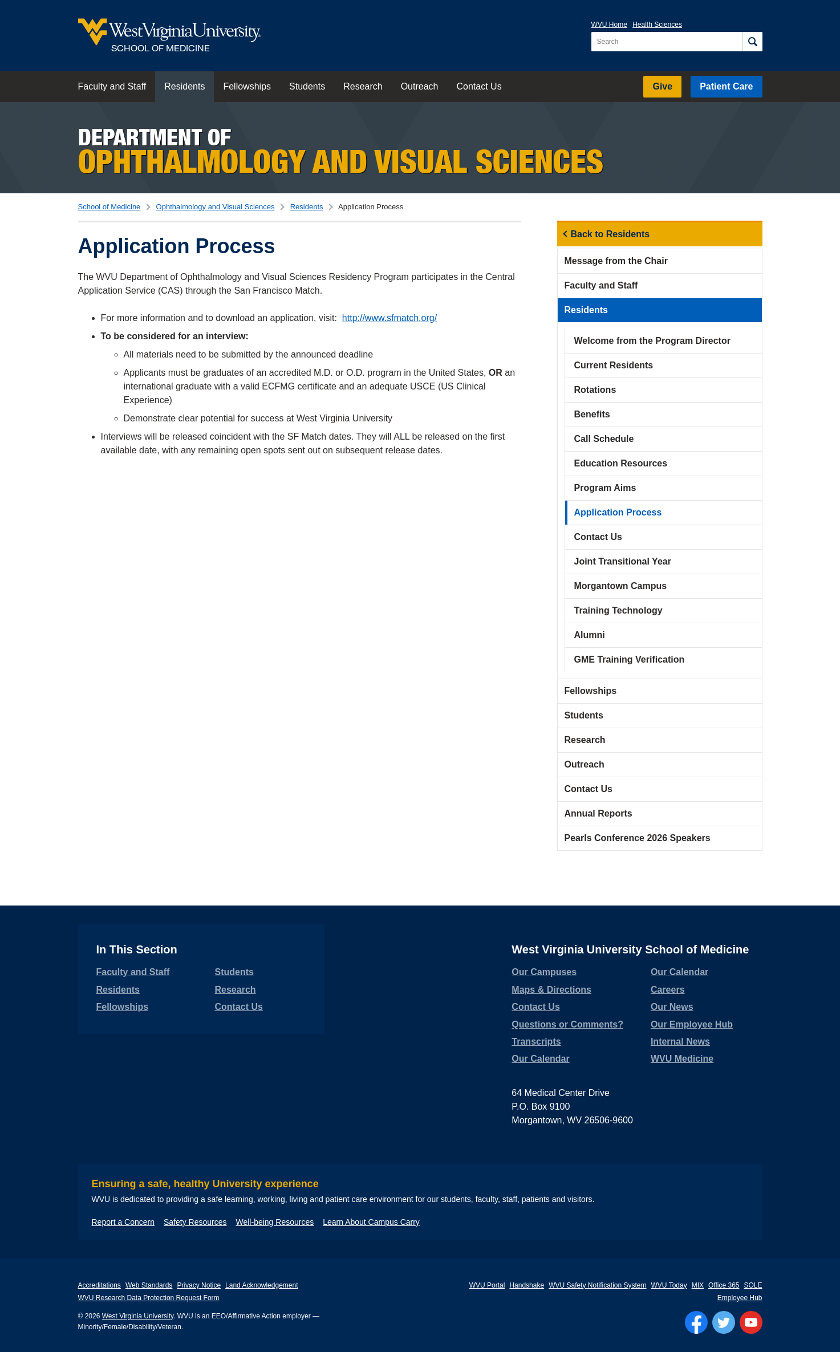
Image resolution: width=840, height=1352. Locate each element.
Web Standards (149, 1285)
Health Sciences (657, 24)
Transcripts (536, 1041)
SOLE (753, 1285)
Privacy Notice (199, 1285)
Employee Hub (739, 1298)
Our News (672, 1007)
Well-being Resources (275, 1222)
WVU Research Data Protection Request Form (149, 1298)
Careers (668, 989)
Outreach (420, 86)
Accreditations (99, 1285)
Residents (184, 86)
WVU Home (609, 24)
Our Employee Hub (692, 1024)
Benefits (592, 414)
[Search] (752, 41)
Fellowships (247, 86)
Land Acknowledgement (261, 1285)
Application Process (618, 512)
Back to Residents (610, 234)
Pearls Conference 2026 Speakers (638, 838)
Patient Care (726, 86)
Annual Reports (598, 813)
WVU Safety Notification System (597, 1285)
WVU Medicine (682, 1058)
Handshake (526, 1285)
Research (362, 86)
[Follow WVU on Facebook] (696, 1322)
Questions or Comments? (567, 1024)
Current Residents (614, 365)
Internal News (680, 1041)
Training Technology (618, 610)
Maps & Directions (551, 989)
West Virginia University (137, 1316)
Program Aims (605, 488)
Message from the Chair (616, 261)
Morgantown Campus (620, 586)
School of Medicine (109, 206)
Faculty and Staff (112, 86)
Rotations (595, 390)
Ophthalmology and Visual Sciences (215, 206)
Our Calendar (540, 1058)
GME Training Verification (629, 659)
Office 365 (723, 1285)
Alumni (589, 635)
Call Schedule (604, 439)
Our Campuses (544, 972)
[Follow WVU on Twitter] (723, 1322)
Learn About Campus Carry (371, 1222)
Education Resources (621, 463)
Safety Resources (195, 1222)
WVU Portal (487, 1285)
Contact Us (478, 86)
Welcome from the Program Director (652, 341)
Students (307, 86)
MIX (698, 1285)
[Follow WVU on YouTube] (751, 1322)
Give (662, 86)
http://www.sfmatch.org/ (389, 318)
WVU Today (669, 1285)
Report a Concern (123, 1222)
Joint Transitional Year (622, 561)
